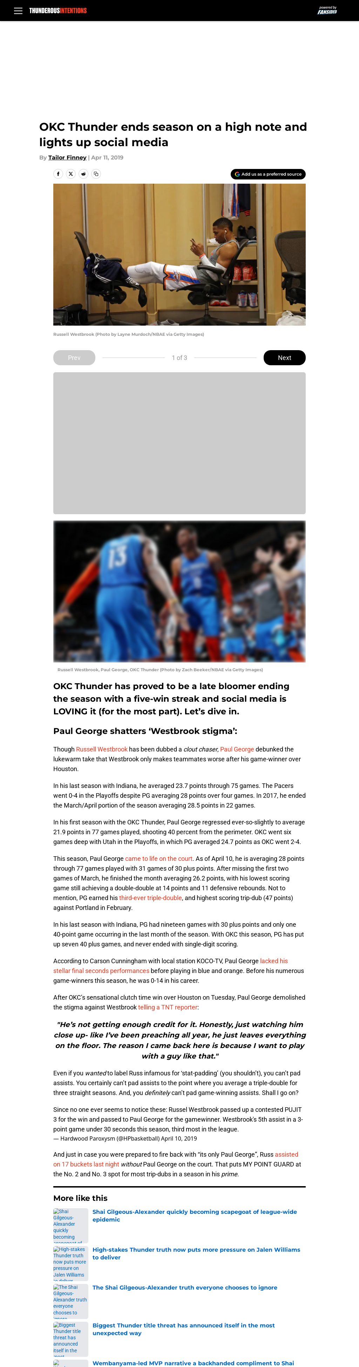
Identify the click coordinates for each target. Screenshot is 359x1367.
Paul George (237, 749)
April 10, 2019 (179, 1138)
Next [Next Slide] (284, 357)
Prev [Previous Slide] (74, 357)
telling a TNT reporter (167, 1007)
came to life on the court (158, 858)
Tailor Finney (67, 157)
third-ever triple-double (150, 898)
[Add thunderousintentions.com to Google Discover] (268, 174)
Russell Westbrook (101, 749)
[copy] (96, 174)
